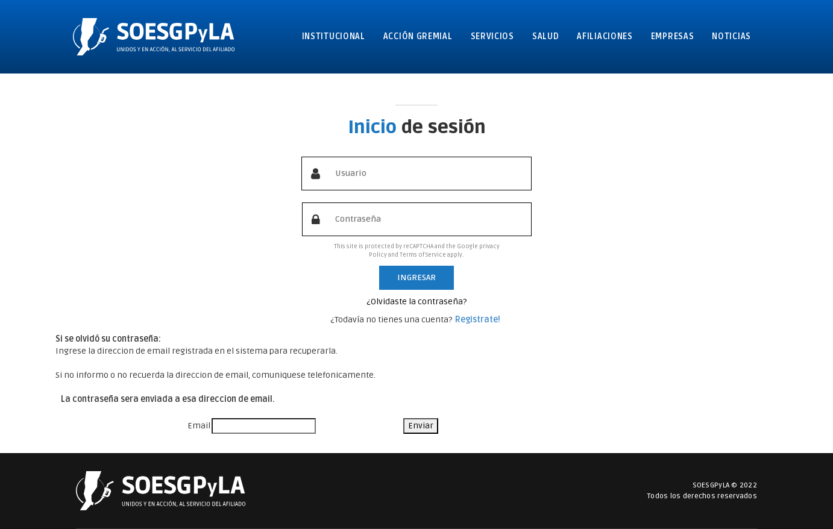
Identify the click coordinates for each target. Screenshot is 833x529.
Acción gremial (418, 36)
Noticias (731, 36)
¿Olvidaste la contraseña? (416, 301)
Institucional (333, 36)
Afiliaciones (604, 36)
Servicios (492, 36)
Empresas (672, 36)
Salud (545, 36)
